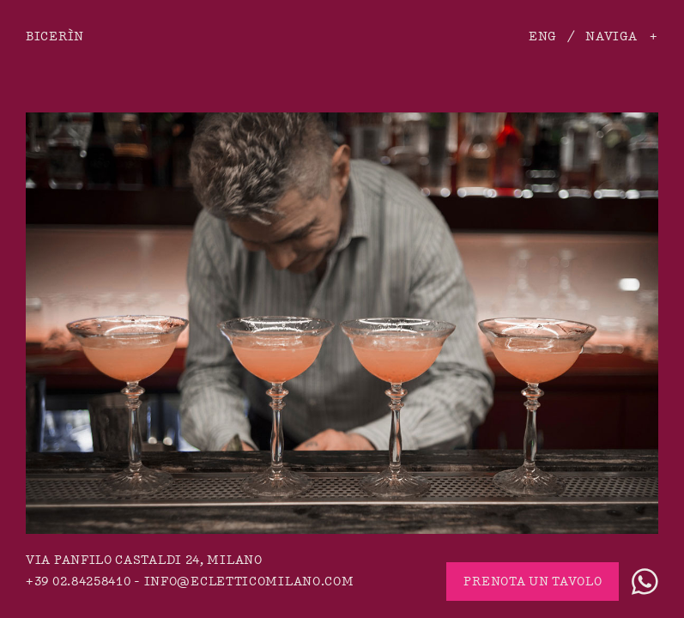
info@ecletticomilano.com (249, 582)
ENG (542, 36)
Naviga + (621, 36)
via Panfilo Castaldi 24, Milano (144, 560)
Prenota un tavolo (532, 582)
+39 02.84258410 (78, 582)
